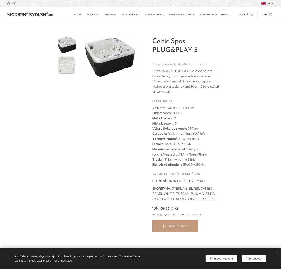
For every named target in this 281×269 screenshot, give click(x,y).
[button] (247, 14)
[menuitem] (79, 14)
